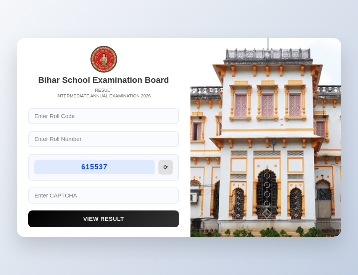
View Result (103, 218)
